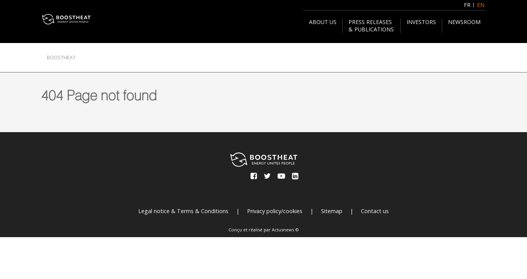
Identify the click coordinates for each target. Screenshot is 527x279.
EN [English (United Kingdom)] (480, 5)
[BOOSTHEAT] (66, 19)
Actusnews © (285, 229)
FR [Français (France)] (467, 5)
